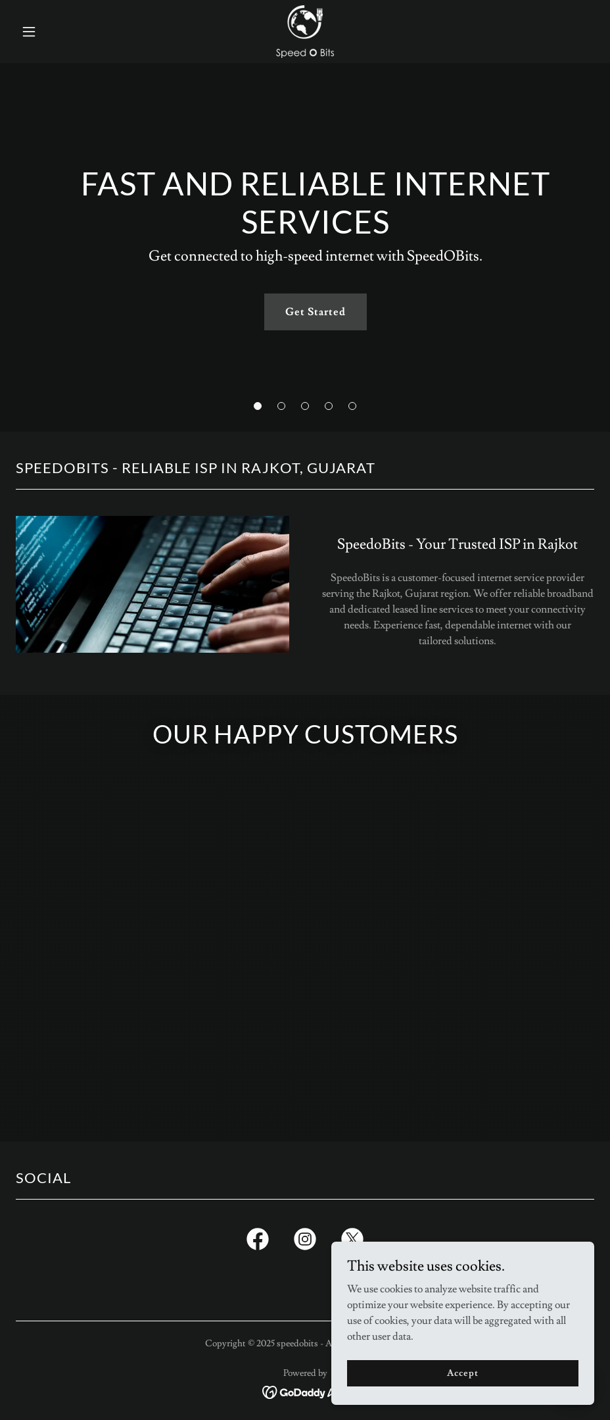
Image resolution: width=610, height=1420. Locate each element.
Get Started (315, 311)
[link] (305, 31)
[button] (59, 31)
